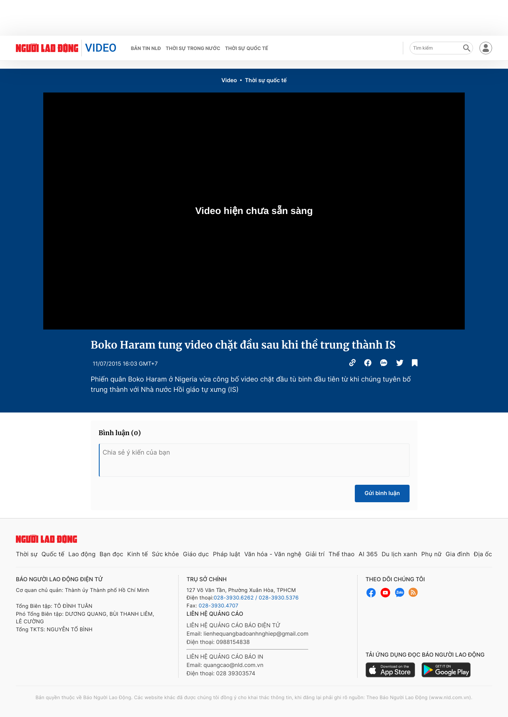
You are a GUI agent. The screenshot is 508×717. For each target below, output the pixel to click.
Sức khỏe (165, 554)
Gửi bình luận (382, 493)
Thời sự (27, 554)
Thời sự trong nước (192, 48)
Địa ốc (483, 554)
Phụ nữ (431, 554)
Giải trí (315, 554)
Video (229, 80)
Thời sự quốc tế (246, 48)
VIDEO (100, 47)
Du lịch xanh (400, 554)
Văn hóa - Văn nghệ (272, 554)
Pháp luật (226, 554)
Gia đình (458, 554)
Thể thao (342, 554)
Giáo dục (196, 554)
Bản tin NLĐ (146, 48)
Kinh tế (137, 554)
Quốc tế (52, 554)
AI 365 (367, 554)
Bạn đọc (111, 554)
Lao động (82, 554)
